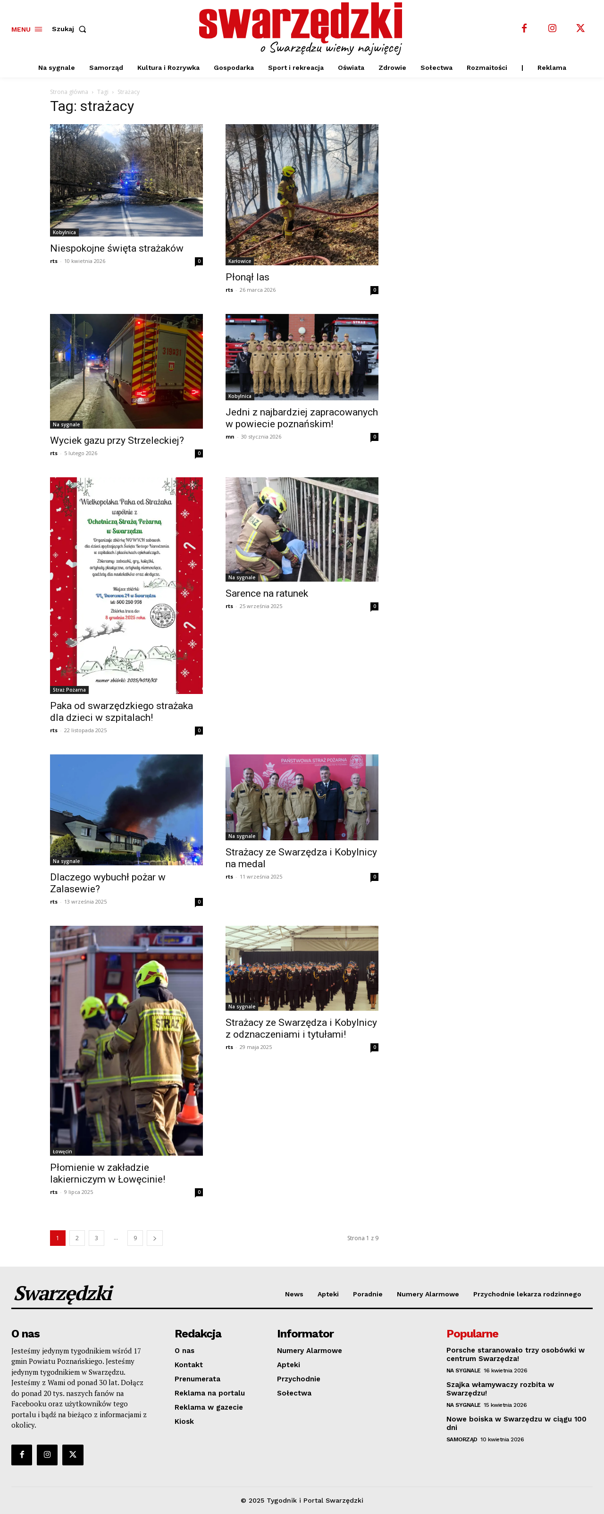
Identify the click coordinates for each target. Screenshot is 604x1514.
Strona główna (69, 92)
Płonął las (247, 277)
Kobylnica (64, 232)
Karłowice (239, 261)
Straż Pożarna (69, 689)
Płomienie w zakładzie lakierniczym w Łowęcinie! (107, 1173)
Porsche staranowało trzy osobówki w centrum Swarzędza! (515, 1354)
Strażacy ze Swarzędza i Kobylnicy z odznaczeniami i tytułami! (301, 1028)
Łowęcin (62, 1151)
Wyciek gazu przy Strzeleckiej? (117, 440)
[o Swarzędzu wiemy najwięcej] (303, 28)
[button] (71, 29)
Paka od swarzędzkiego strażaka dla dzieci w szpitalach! (121, 711)
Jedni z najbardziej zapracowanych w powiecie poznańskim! (302, 418)
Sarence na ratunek (267, 593)
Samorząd (462, 1439)
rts (54, 260)
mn (230, 436)
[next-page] (155, 1238)
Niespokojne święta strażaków (117, 248)
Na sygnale (66, 424)
